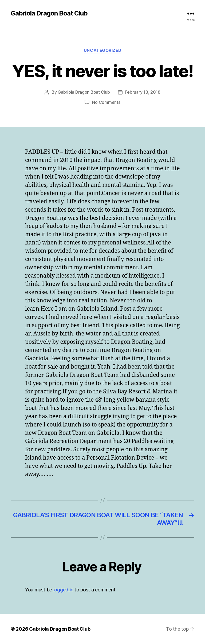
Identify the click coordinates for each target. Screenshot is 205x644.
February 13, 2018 (142, 92)
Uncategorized (102, 50)
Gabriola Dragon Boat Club (49, 13)
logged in (63, 589)
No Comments (106, 102)
